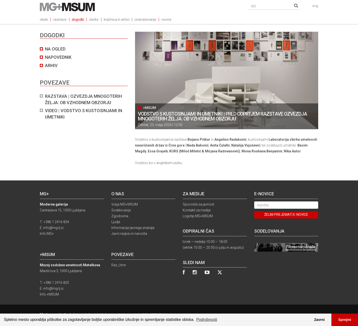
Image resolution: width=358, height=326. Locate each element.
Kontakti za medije (197, 210)
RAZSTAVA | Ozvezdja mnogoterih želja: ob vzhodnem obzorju (83, 99)
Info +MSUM (49, 294)
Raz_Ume (118, 265)
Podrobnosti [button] (206, 319)
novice (166, 19)
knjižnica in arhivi (116, 19)
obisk (44, 19)
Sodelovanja (121, 210)
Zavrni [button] (319, 320)
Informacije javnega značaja (132, 228)
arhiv (51, 65)
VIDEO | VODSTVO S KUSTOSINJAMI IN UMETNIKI (83, 113)
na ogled (55, 48)
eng (315, 6)
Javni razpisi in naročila (129, 234)
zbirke (94, 19)
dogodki (78, 19)
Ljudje (115, 222)
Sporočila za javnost (198, 204)
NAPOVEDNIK (58, 57)
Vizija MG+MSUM (124, 204)
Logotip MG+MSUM (198, 216)
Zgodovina (119, 216)
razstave (60, 19)
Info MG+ (47, 234)
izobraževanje (145, 19)
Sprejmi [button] (344, 320)
